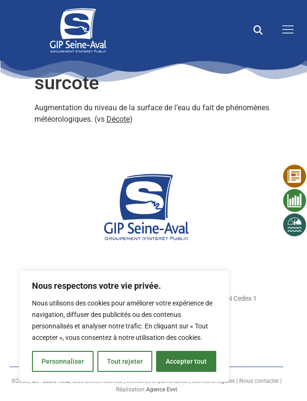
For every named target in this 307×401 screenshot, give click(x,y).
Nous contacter (259, 381)
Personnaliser (63, 361)
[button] (258, 30)
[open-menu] (285, 30)
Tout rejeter (125, 361)
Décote (118, 119)
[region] (124, 326)
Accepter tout (186, 361)
